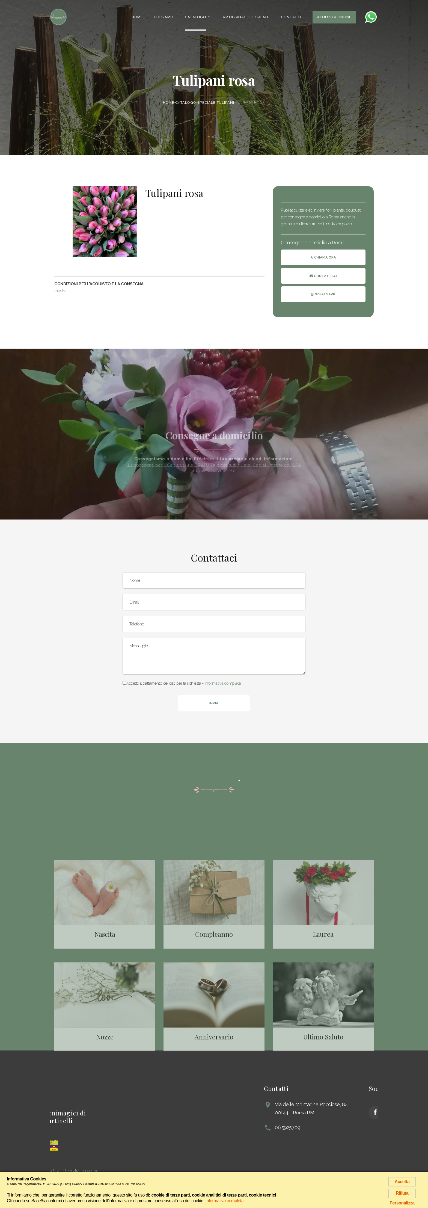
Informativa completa (222, 683)
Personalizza (402, 1203)
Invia (213, 703)
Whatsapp (323, 294)
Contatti (291, 17)
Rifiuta (402, 1193)
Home (137, 17)
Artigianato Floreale (246, 17)
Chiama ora (323, 257)
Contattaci (323, 276)
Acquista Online (334, 17)
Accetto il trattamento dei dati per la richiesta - (182, 683)
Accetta (402, 1181)
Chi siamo (164, 17)
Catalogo (195, 17)
